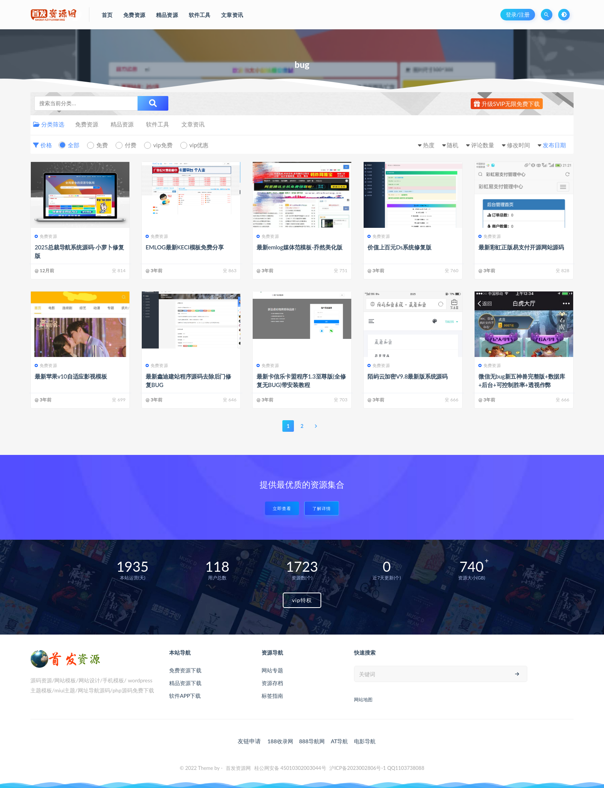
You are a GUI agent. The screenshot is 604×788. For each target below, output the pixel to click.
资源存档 (272, 683)
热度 (429, 144)
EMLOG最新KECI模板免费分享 (184, 247)
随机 (452, 144)
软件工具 (157, 124)
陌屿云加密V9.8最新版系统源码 (407, 376)
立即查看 (282, 508)
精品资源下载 (185, 683)
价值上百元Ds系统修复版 (399, 247)
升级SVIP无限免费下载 (507, 103)
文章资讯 (193, 124)
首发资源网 (238, 768)
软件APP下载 (185, 695)
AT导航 (339, 741)
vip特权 (302, 600)
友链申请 (249, 740)
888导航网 (311, 741)
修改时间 (518, 144)
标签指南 (272, 695)
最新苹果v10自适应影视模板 (71, 376)
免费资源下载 (185, 670)
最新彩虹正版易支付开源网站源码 (521, 247)
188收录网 (280, 741)
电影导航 (365, 741)
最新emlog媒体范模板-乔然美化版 (299, 247)
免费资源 (86, 124)
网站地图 (363, 699)
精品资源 (122, 124)
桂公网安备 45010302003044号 (290, 768)
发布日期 (554, 144)
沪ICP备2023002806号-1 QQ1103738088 (376, 768)
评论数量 (482, 144)
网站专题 (272, 670)
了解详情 (321, 508)
